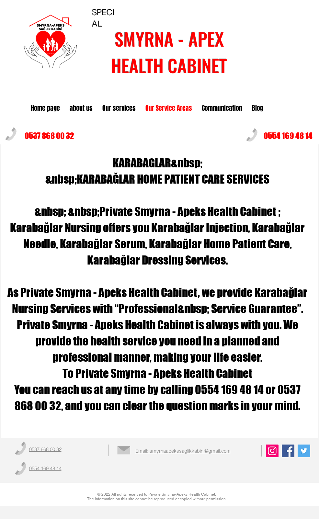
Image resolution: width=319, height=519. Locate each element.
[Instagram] (272, 451)
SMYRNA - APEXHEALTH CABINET (169, 51)
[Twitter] (304, 451)
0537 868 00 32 (49, 136)
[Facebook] (288, 451)
